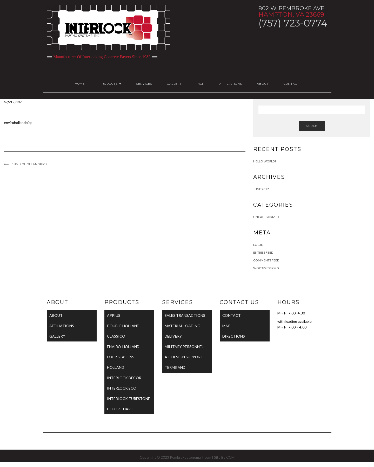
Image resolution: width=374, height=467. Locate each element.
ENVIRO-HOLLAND (123, 346)
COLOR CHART (120, 409)
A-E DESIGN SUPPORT (184, 357)
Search (311, 125)
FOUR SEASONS (120, 357)
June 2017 (261, 189)
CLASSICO (116, 336)
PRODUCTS (110, 83)
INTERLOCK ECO (121, 388)
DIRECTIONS (233, 336)
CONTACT (291, 83)
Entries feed (263, 252)
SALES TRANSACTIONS (185, 315)
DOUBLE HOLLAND (123, 326)
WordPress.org (266, 268)
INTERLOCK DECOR (124, 378)
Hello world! (264, 161)
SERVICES (144, 83)
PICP (200, 83)
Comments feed (266, 260)
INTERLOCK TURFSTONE (128, 398)
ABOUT (263, 83)
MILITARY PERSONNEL (184, 346)
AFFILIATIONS (230, 83)
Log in (258, 245)
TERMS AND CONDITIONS (177, 369)
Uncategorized (266, 217)
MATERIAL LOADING (182, 326)
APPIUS (113, 315)
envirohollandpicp (18, 122)
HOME (80, 83)
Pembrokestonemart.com (190, 457)
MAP (226, 326)
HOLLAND (115, 367)
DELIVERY (173, 336)
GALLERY (174, 83)
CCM (230, 457)
